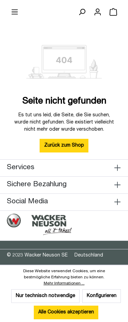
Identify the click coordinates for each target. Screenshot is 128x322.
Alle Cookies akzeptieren (66, 312)
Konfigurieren (101, 296)
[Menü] (15, 12)
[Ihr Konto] (97, 12)
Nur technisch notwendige (45, 296)
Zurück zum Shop (64, 145)
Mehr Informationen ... (64, 283)
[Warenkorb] (113, 12)
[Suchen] (82, 12)
